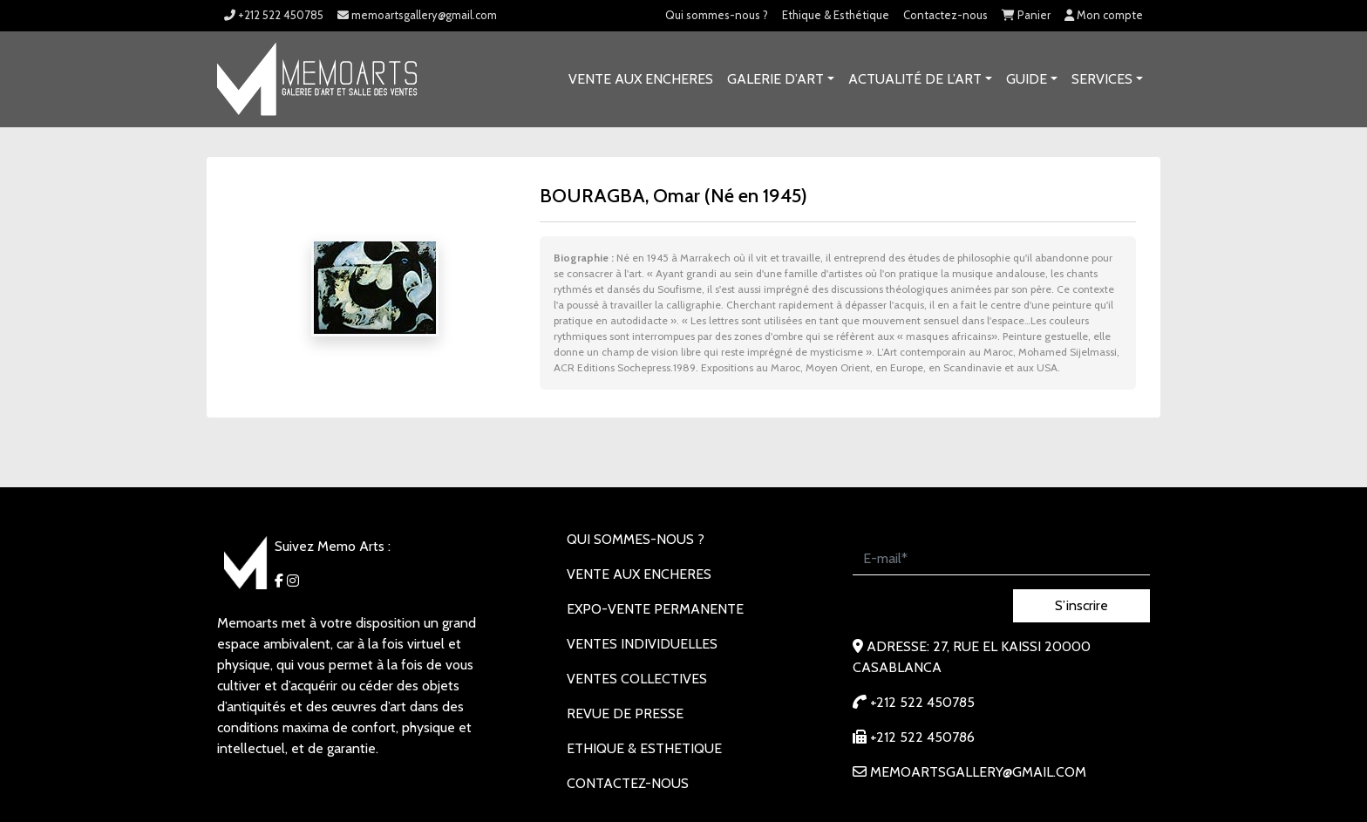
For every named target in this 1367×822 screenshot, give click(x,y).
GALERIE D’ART (775, 79)
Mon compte (1103, 15)
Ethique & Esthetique (644, 748)
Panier (1026, 15)
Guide (1026, 79)
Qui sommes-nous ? (716, 15)
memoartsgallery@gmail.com (417, 15)
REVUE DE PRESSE (625, 713)
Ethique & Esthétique (835, 15)
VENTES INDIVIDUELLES (642, 643)
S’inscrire (1081, 605)
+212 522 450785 (273, 15)
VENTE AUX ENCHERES (640, 79)
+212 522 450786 (914, 737)
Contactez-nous (945, 15)
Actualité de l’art (915, 79)
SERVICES (1101, 79)
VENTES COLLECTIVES (637, 678)
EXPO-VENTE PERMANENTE (655, 609)
